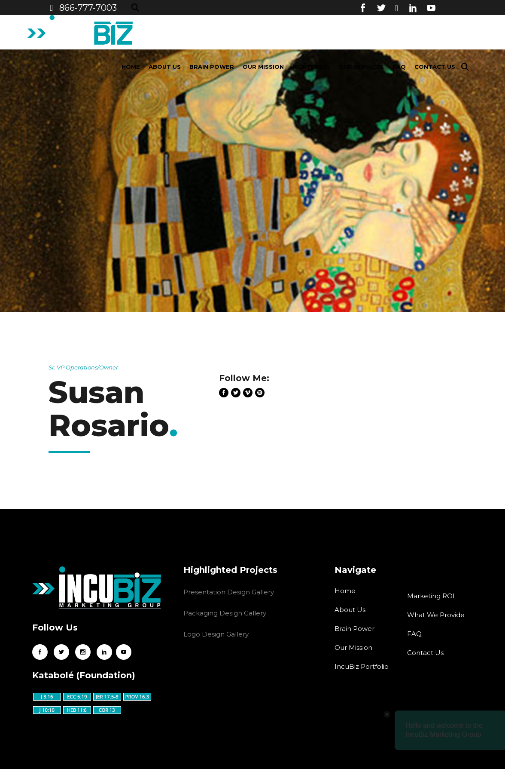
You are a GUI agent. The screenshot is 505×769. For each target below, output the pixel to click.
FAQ (414, 634)
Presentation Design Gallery (228, 592)
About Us (350, 610)
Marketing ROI (431, 596)
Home (345, 591)
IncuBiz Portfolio (362, 666)
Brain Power (354, 628)
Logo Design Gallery (216, 634)
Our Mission (353, 647)
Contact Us (425, 653)
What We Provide (436, 615)
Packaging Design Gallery (224, 613)
